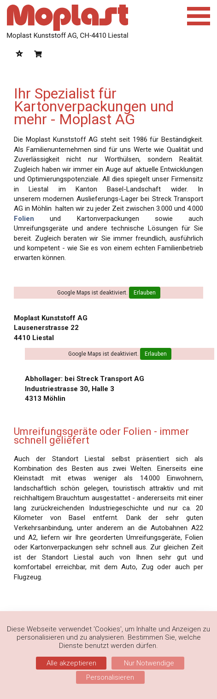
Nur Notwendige (148, 663)
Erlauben (145, 292)
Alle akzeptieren (71, 663)
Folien (24, 218)
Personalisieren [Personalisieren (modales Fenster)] (110, 677)
